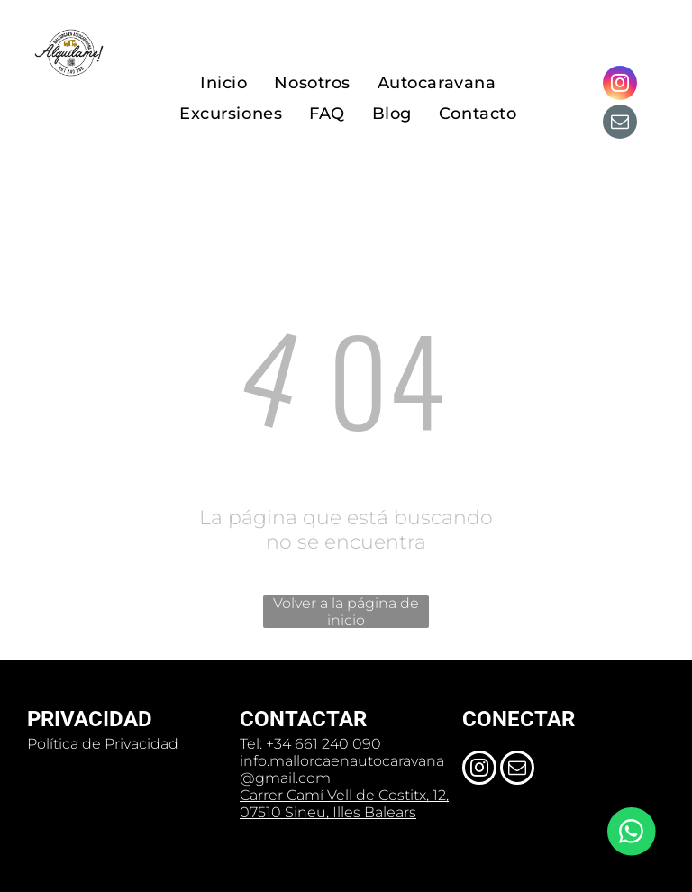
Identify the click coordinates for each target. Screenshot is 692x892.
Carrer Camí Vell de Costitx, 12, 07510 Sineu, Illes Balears (344, 804)
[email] (620, 124)
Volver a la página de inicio (346, 611)
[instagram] (620, 85)
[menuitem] (223, 83)
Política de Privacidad (102, 743)
